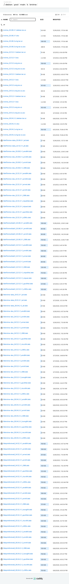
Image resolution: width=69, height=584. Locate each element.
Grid (63, 14)
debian (8, 4)
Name (5, 19)
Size (42, 19)
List (57, 14)
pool (16, 4)
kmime (33, 4)
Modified (57, 19)
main (22, 4)
